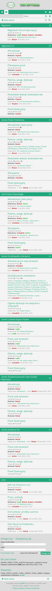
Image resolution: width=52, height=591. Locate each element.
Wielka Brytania (19, 291)
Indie (17, 285)
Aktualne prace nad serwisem (23, 261)
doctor (14, 134)
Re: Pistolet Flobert (23, 311)
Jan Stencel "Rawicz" (24, 165)
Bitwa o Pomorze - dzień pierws (27, 221)
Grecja (42, 283)
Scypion (31, 35)
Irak (22, 285)
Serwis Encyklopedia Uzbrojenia (15, 256)
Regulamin (6, 25)
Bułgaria (33, 281)
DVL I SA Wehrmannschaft (26, 87)
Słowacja (27, 289)
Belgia (25, 281)
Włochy (29, 291)
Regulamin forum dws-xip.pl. (22, 30)
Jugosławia (43, 285)
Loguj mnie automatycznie (30, 553)
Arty (21, 586)
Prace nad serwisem (18, 338)
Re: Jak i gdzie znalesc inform (27, 360)
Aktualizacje (14, 50)
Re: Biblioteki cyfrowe (24, 504)
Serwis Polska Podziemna (12, 120)
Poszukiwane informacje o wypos (28, 295)
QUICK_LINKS (2, 12)
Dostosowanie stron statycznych (28, 132)
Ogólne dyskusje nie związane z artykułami (24, 304)
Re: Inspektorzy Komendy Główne (28, 151)
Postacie (33, 148)
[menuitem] (49, 20)
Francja (34, 283)
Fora (6, 12)
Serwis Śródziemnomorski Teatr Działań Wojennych (19, 378)
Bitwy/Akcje (23, 148)
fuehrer (25, 204)
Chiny (40, 281)
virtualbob (38, 35)
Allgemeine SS (7, 45)
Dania (18, 283)
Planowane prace (16, 65)
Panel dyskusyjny (16, 182)
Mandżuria (18, 287)
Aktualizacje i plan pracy (20, 124)
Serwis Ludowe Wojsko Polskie (15, 319)
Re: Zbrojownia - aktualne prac (27, 235)
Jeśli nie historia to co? (19, 484)
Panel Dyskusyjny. (17, 242)
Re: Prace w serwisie (24, 206)
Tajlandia (36, 289)
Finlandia (26, 283)
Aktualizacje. (21, 391)
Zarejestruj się (23, 538)
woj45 (19, 35)
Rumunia (18, 289)
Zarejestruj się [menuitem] (50, 12)
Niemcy (26, 287)
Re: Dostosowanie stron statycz (27, 72)
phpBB (22, 583)
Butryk (24, 35)
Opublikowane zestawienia (21, 275)
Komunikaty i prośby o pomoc (23, 511)
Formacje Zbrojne (21, 146)
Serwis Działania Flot (10, 429)
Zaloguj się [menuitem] (46, 12)
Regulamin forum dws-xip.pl (26, 37)
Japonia (34, 285)
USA (42, 289)
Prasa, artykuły (15, 497)
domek (22, 575)
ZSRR (37, 291)
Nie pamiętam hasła (7, 553)
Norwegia (35, 287)
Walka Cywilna (34, 146)
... (1, 16)
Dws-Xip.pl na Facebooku (20, 524)
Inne (39, 148)
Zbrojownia (13, 173)
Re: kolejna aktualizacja (25, 58)
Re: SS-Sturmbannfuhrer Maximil (28, 101)
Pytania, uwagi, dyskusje (20, 79)
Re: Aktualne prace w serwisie (27, 268)
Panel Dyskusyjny (16, 109)
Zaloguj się (11, 16)
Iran (28, 285)
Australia (18, 281)
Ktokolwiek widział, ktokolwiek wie (25, 94)
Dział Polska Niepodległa (12, 194)
